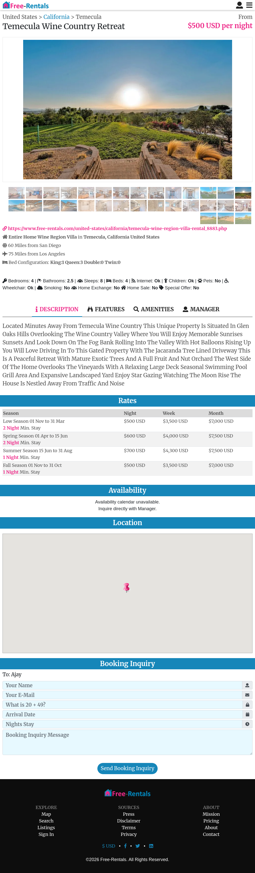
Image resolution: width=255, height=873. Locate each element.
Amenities (153, 309)
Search (46, 821)
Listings (46, 827)
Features (106, 309)
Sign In (46, 834)
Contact (211, 834)
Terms (129, 827)
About (211, 827)
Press (128, 814)
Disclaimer (128, 821)
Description (57, 309)
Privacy (129, 834)
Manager (201, 309)
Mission (211, 814)
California (56, 16)
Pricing (211, 821)
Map (46, 814)
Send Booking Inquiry (127, 768)
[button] (139, 588)
